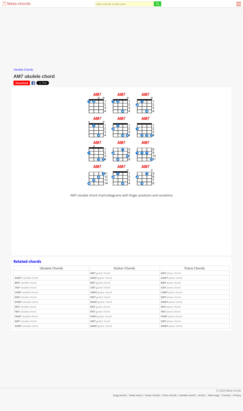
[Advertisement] (121, 36)
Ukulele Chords (23, 69)
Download (21, 83)
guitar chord (100, 273)
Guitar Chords (124, 268)
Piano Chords (194, 268)
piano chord (171, 273)
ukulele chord (26, 278)
